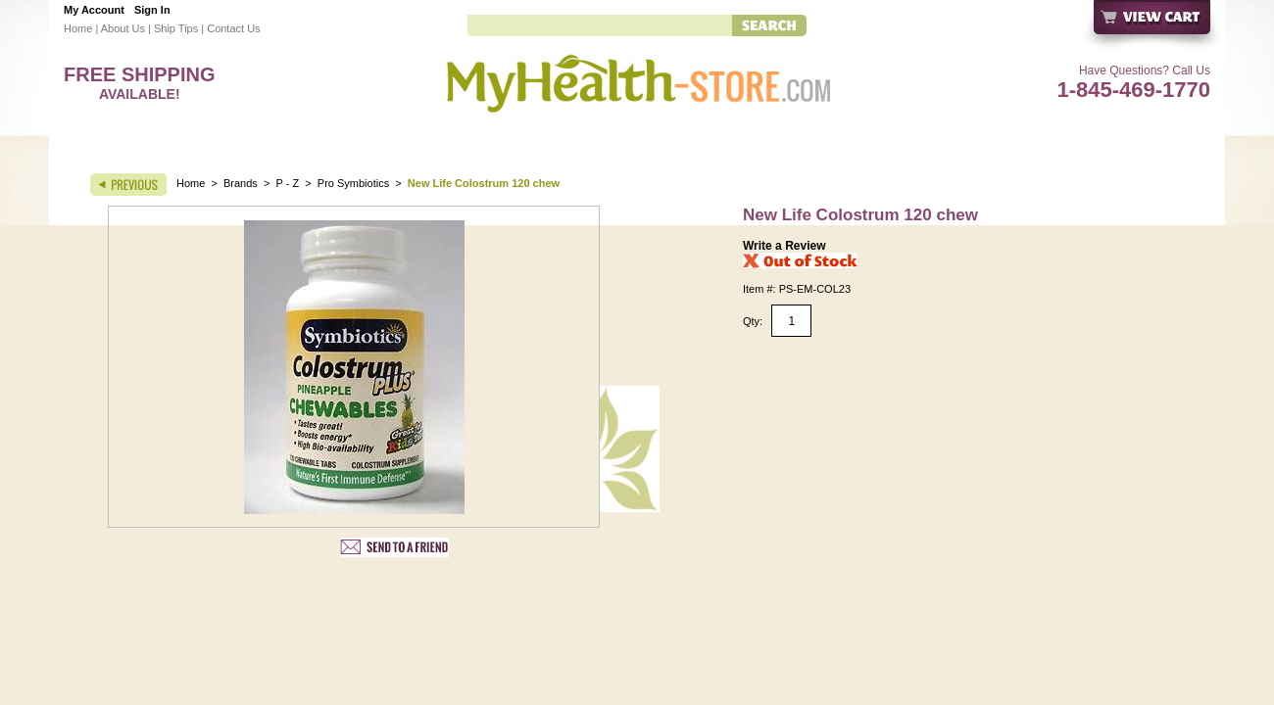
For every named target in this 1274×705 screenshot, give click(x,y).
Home (78, 28)
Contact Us (233, 28)
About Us (123, 28)
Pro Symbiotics (353, 183)
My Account (94, 10)
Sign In (152, 10)
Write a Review (784, 246)
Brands (240, 183)
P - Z (288, 183)
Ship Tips (176, 28)
